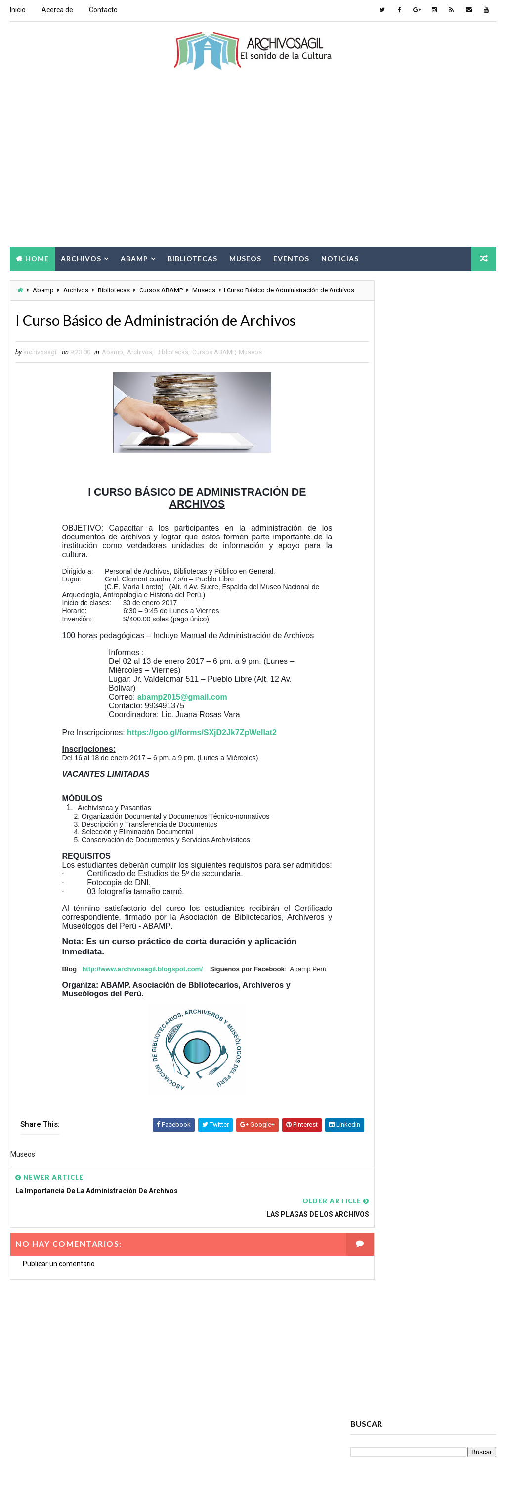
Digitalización (376, 1124)
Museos (245, 257)
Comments (471, 651)
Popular (423, 651)
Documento (445, 1124)
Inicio (18, 10)
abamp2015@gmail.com (182, 717)
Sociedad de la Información (396, 1245)
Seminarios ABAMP (382, 1228)
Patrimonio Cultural (386, 1193)
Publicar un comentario (59, 1279)
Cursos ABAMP (161, 290)
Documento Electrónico (392, 1141)
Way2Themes (95, 1470)
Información (429, 1159)
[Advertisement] (253, 166)
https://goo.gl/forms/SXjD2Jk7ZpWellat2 (202, 753)
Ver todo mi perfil (377, 512)
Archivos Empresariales (391, 1020)
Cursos (439, 1089)
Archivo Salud (377, 968)
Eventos (291, 257)
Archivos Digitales (383, 986)
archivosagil (380, 499)
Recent (374, 651)
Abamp (134, 257)
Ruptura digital (379, 1210)
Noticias (340, 257)
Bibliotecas (192, 257)
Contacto (103, 10)
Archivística (374, 1037)
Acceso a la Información (392, 951)
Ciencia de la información (393, 1072)
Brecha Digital (376, 1055)
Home (37, 257)
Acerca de (57, 10)
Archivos (81, 257)
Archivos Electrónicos (390, 1003)
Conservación (376, 1089)
